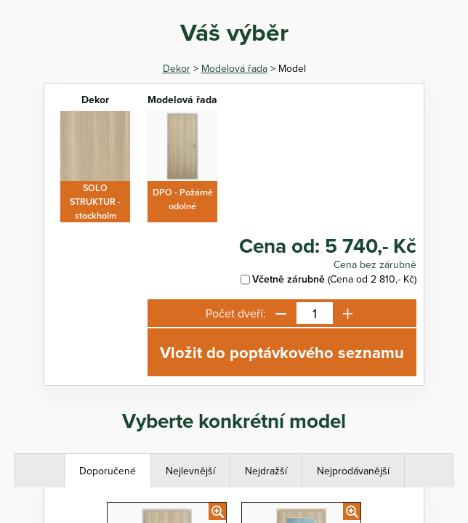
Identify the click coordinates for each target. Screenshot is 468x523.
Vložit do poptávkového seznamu (282, 352)
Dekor (176, 68)
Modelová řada (234, 68)
